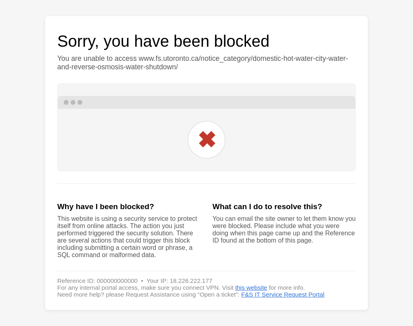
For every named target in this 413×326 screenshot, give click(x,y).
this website (251, 287)
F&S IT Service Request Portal (283, 294)
